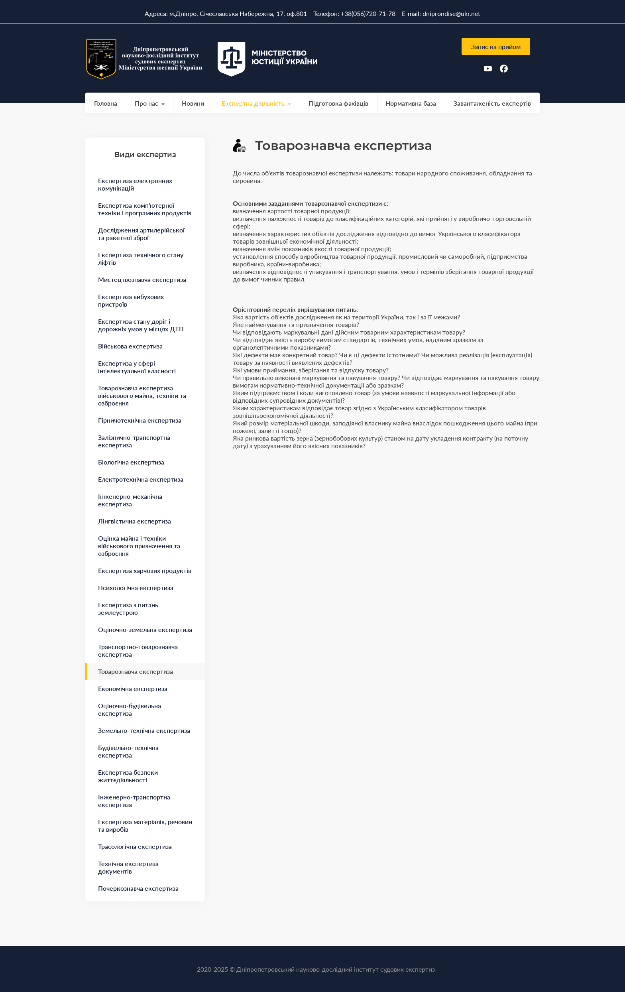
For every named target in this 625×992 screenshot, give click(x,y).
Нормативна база (410, 103)
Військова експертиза (130, 346)
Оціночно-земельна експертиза (145, 629)
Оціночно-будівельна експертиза (129, 709)
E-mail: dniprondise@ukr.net (441, 13)
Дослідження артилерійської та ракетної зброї (141, 233)
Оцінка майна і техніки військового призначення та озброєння (139, 545)
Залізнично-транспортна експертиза (134, 441)
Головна (105, 103)
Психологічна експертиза (135, 587)
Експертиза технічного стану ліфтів (140, 258)
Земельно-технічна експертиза (144, 730)
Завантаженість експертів (492, 103)
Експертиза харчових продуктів (144, 570)
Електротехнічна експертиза (140, 479)
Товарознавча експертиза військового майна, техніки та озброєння (142, 395)
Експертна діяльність (253, 103)
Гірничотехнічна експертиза (139, 420)
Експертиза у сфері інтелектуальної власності (137, 366)
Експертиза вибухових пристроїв (131, 300)
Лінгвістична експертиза (134, 521)
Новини (193, 103)
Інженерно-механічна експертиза (130, 500)
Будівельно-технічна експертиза (128, 751)
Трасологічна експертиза (135, 846)
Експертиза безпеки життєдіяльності (128, 775)
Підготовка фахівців (338, 103)
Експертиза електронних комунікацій (135, 184)
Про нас (146, 103)
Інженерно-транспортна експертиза (134, 800)
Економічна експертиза (132, 688)
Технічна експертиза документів (128, 867)
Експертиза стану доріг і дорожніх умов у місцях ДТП (141, 325)
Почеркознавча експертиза (138, 888)
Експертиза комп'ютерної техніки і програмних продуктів (144, 209)
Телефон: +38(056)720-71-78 (354, 13)
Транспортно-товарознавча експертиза (138, 650)
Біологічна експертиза (131, 462)
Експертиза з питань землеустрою (128, 608)
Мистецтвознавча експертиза (142, 279)
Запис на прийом (496, 46)
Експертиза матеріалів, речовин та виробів (145, 825)
